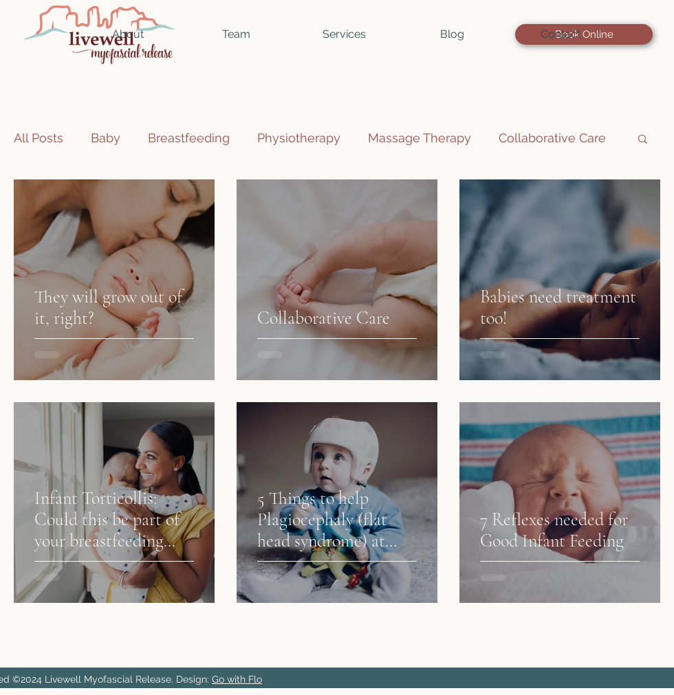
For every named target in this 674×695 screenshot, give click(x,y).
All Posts (38, 138)
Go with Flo (237, 679)
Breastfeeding (189, 138)
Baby (105, 138)
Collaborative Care (552, 138)
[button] (236, 34)
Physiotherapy (298, 138)
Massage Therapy (419, 138)
